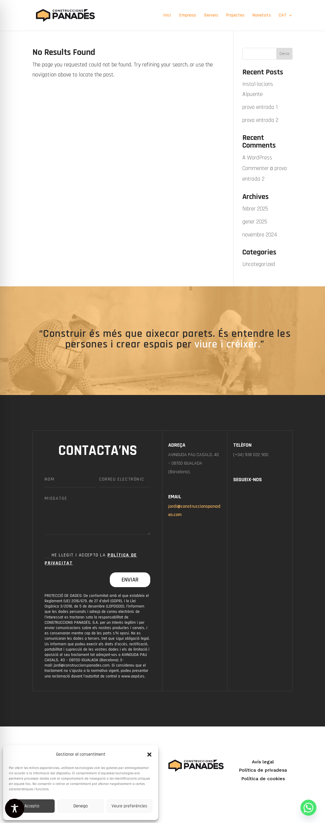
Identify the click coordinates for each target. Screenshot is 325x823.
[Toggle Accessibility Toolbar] (14, 808)
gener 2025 (254, 222)
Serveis (211, 15)
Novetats (261, 15)
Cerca (284, 53)
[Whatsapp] (308, 808)
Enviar (130, 580)
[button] (149, 754)
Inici (167, 15)
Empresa (187, 15)
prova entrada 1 (260, 107)
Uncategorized (258, 264)
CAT (283, 15)
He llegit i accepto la (91, 559)
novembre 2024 (259, 235)
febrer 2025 (255, 209)
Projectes (235, 15)
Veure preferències (129, 806)
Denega (81, 806)
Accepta (32, 806)
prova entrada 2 (260, 120)
